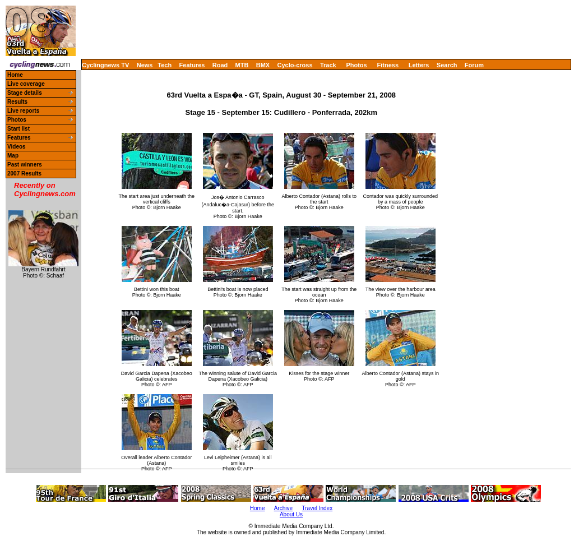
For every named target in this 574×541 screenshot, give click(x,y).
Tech (165, 65)
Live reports (23, 111)
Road (220, 65)
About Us (291, 514)
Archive (283, 508)
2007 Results (24, 173)
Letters (419, 65)
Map (12, 155)
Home (15, 75)
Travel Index (317, 508)
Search (447, 65)
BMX (263, 65)
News (145, 65)
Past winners (24, 164)
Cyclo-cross (295, 65)
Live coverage (26, 84)
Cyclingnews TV (105, 65)
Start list (18, 129)
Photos (356, 65)
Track (328, 65)
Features (192, 65)
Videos (16, 147)
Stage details (24, 93)
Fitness (388, 65)
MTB (242, 65)
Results (17, 102)
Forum (474, 65)
